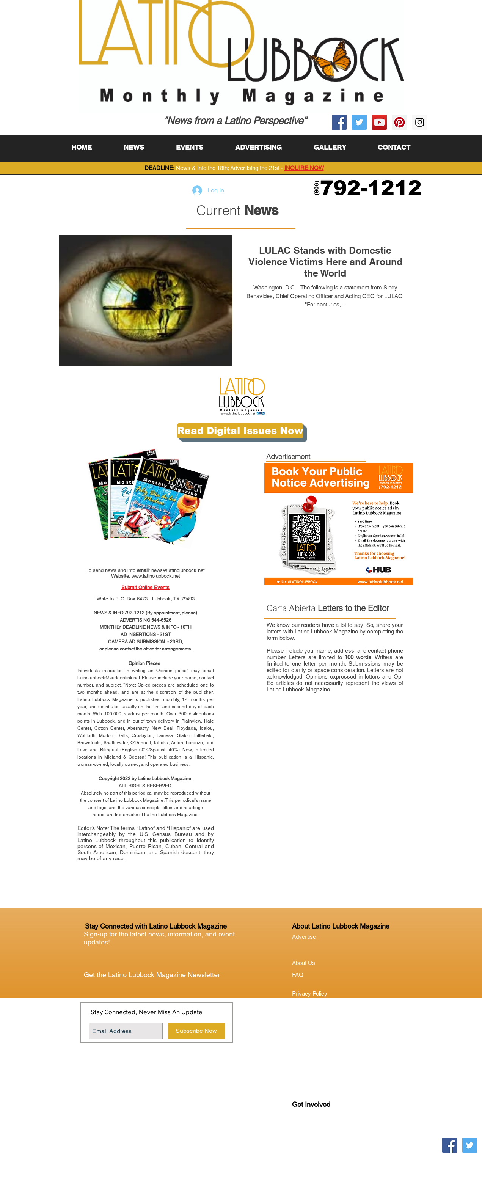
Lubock (317, 1135)
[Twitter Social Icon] (359, 122)
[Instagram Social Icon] (419, 122)
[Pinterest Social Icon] (399, 122)
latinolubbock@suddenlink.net (108, 677)
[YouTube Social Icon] (379, 122)
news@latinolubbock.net (178, 570)
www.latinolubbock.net (156, 576)
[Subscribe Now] (196, 1031)
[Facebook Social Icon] (339, 122)
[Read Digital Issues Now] (240, 430)
